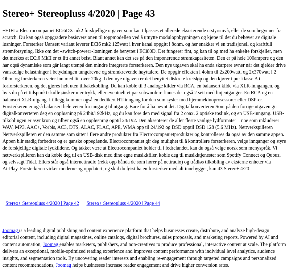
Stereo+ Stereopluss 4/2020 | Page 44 (123, 203)
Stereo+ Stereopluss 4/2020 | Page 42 (42, 203)
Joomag (10, 230)
